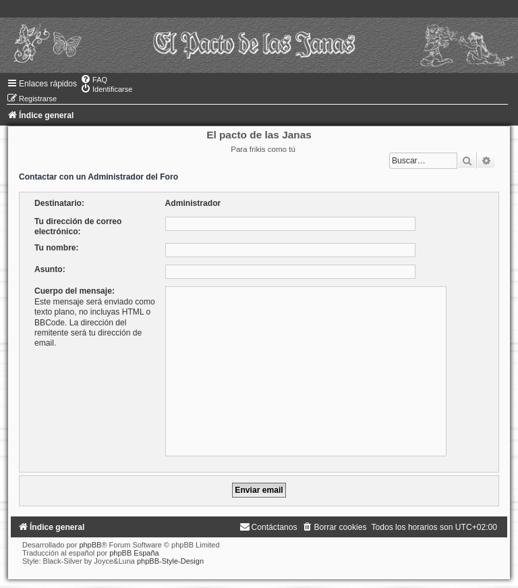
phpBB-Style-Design (170, 561)
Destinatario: (59, 203)
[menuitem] (93, 80)
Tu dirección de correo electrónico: (77, 226)
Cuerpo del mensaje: (74, 291)
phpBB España (134, 553)
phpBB (90, 545)
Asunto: (49, 269)
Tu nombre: (56, 247)
